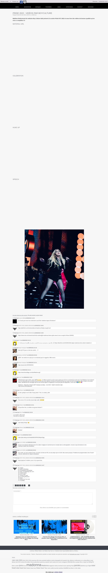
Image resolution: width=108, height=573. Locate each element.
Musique (38, 7)
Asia (38, 560)
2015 (26, 560)
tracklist (45, 568)
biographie (55, 560)
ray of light (69, 566)
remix (29, 568)
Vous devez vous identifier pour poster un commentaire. (54, 507)
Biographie (27, 7)
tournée (36, 568)
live (74, 562)
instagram (52, 562)
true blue (50, 568)
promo (64, 566)
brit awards (60, 560)
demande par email (74, 554)
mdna (39, 566)
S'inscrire (95, 1)
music (47, 566)
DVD (95, 560)
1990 (16, 560)
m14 (92, 562)
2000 (20, 560)
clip (64, 560)
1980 (13, 560)
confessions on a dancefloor (77, 560)
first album (18, 562)
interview (57, 562)
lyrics (89, 562)
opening (51, 566)
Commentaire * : (17, 491)
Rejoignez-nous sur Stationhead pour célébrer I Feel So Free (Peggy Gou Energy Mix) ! (26, 537)
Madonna (29, 566)
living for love (79, 562)
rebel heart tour (85, 566)
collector (68, 560)
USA (54, 568)
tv (52, 568)
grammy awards (34, 562)
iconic (48, 562)
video (57, 568)
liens (59, 7)
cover (86, 560)
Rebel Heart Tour (23, 568)
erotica (13, 562)
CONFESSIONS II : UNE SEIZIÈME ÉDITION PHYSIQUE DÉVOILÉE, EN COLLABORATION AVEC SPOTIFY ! (82, 538)
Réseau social (4, 1)
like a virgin (70, 562)
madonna (19, 565)
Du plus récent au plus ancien (20, 315)
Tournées (48, 7)
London (85, 562)
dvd (92, 560)
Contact (80, 7)
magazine (35, 566)
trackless (40, 568)
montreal (43, 566)
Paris (54, 566)
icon (46, 562)
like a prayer (64, 562)
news (17, 7)
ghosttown (27, 562)
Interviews (69, 7)
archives (90, 7)
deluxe (89, 560)
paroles (59, 566)
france (22, 562)
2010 (23, 560)
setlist (32, 568)
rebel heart (76, 566)
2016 (29, 560)
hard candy (41, 562)
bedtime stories (48, 560)
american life (33, 560)
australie (42, 560)
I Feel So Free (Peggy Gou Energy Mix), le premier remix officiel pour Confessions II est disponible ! (54, 538)
